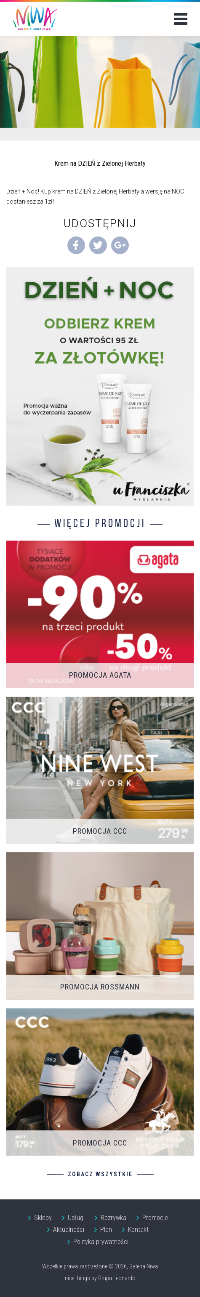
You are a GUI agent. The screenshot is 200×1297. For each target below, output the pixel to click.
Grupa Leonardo (117, 1278)
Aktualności (68, 1229)
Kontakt (138, 1229)
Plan (106, 1229)
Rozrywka (113, 1218)
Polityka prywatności (100, 1242)
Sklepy (43, 1218)
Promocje (155, 1218)
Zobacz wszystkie (100, 1174)
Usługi (76, 1218)
